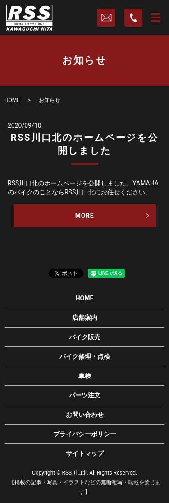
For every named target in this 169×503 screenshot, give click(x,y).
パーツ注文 (84, 395)
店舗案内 (84, 317)
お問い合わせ (85, 414)
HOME (12, 100)
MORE (84, 215)
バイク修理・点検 (84, 356)
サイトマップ (85, 453)
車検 (84, 375)
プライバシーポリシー (84, 434)
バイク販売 (84, 337)
